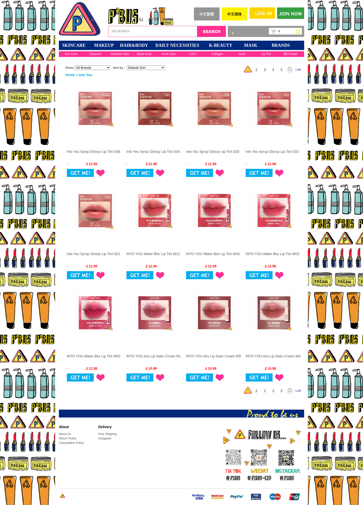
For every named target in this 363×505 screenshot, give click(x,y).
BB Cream (290, 54)
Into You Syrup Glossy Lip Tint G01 (93, 254)
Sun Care (71, 54)
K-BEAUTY (220, 45)
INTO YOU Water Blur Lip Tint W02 (93, 356)
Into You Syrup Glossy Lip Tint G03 (212, 152)
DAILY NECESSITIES (177, 45)
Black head (144, 54)
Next (291, 69)
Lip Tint (266, 54)
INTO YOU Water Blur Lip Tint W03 (272, 254)
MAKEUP (104, 45)
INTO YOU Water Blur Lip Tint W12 (153, 254)
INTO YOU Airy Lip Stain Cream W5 (213, 356)
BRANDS (281, 45)
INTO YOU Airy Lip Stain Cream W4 (273, 356)
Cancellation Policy (71, 443)
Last (298, 69)
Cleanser (95, 54)
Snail (241, 54)
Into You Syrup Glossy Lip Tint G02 (272, 152)
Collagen (217, 54)
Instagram (104, 438)
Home (70, 75)
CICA (193, 54)
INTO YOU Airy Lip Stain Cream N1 (153, 356)
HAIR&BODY (134, 45)
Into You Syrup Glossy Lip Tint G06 (93, 152)
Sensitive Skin (120, 54)
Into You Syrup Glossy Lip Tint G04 (153, 152)
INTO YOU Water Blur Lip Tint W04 (213, 254)
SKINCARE (73, 45)
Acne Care (169, 54)
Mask (250, 45)
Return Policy (67, 438)
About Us (65, 434)
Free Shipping (107, 434)
